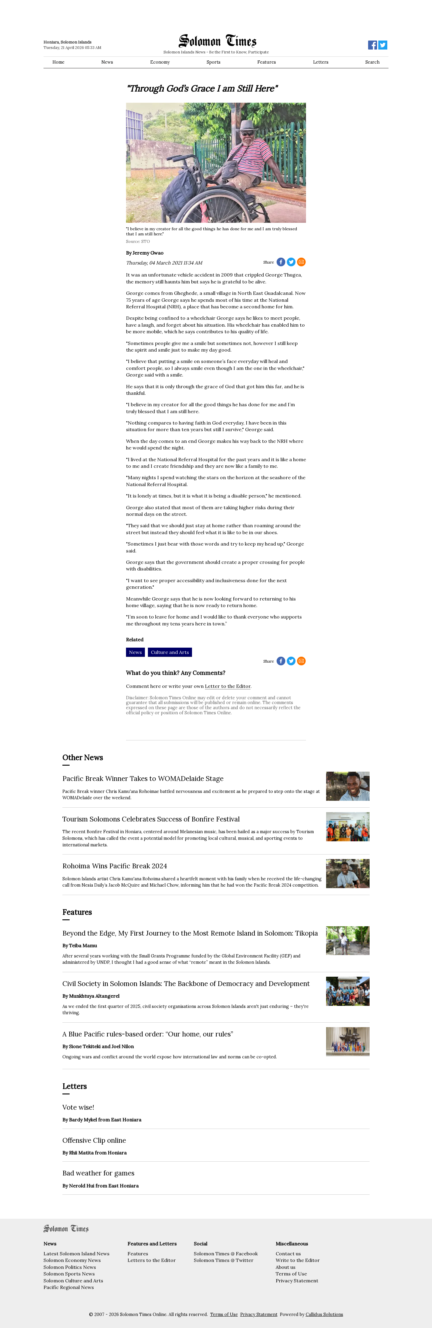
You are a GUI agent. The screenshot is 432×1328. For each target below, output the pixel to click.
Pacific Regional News (69, 1287)
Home (58, 62)
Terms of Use (291, 1274)
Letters (320, 62)
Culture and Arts (170, 652)
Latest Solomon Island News (77, 1254)
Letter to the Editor (227, 686)
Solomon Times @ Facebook (226, 1254)
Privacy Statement (297, 1281)
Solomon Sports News (69, 1274)
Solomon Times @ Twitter (224, 1260)
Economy (160, 62)
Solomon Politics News (70, 1267)
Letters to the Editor (152, 1260)
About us (286, 1267)
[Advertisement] (129, 16)
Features (266, 62)
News (107, 62)
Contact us (288, 1254)
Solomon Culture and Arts (73, 1281)
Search (372, 62)
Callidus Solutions (324, 1314)
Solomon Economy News (72, 1260)
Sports (213, 62)
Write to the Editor (298, 1260)
